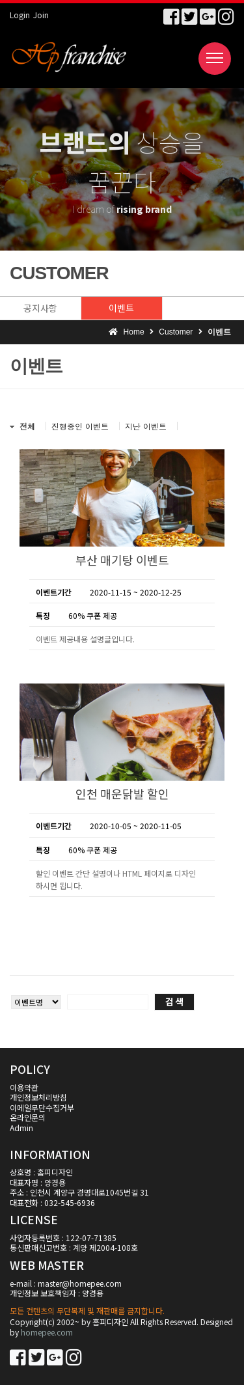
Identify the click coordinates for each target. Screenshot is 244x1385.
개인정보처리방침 (38, 1097)
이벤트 (121, 307)
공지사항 (40, 307)
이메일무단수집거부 (42, 1107)
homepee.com (47, 1331)
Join (41, 14)
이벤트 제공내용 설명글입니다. (85, 638)
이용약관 (24, 1087)
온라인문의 (28, 1117)
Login (20, 14)
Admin (21, 1127)
